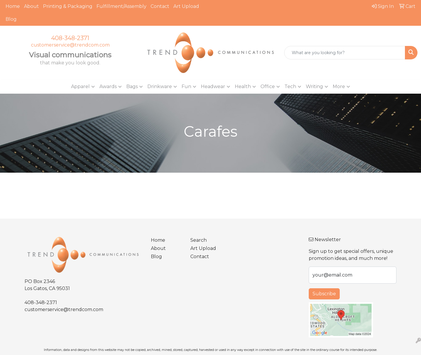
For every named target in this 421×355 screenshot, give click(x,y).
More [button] (339, 86)
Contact (160, 6)
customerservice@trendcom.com (70, 45)
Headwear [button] (213, 86)
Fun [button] (186, 86)
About (31, 6)
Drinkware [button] (159, 86)
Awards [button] (108, 86)
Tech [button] (290, 86)
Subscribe (324, 293)
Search (198, 240)
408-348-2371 (70, 38)
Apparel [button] (80, 86)
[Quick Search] (344, 52)
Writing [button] (314, 86)
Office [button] (267, 86)
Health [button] (243, 86)
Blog (11, 19)
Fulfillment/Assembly (121, 6)
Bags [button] (132, 86)
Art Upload (186, 6)
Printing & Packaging (67, 6)
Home (13, 6)
